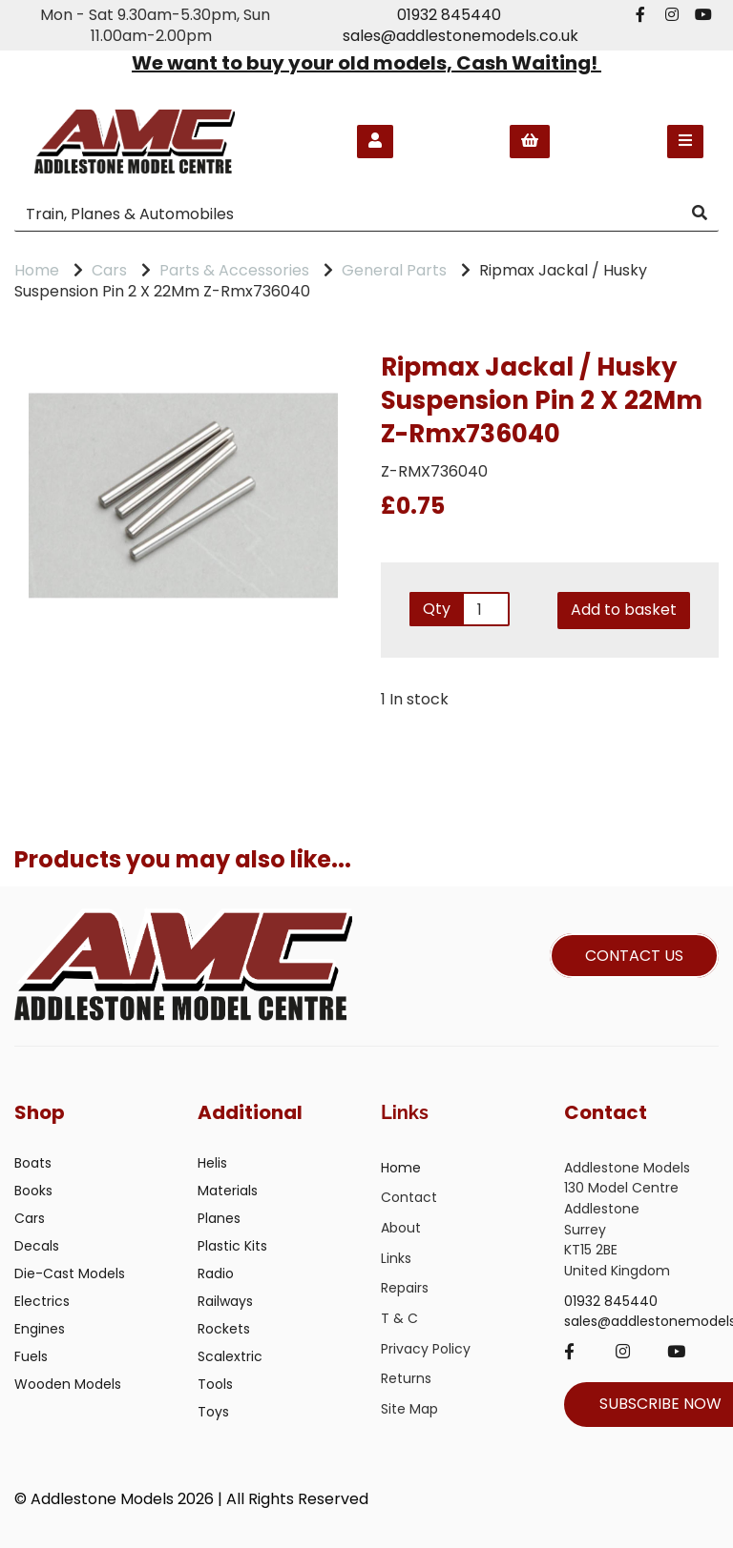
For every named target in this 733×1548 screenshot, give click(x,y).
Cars (109, 270)
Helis (212, 1162)
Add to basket (624, 610)
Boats (33, 1162)
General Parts (394, 270)
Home (36, 270)
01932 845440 (449, 15)
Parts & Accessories (234, 270)
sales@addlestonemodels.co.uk (460, 36)
